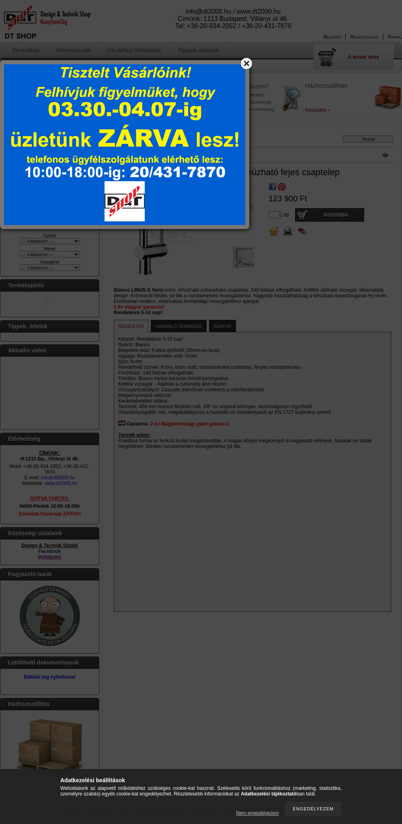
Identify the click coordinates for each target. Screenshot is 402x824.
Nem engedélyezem (257, 813)
